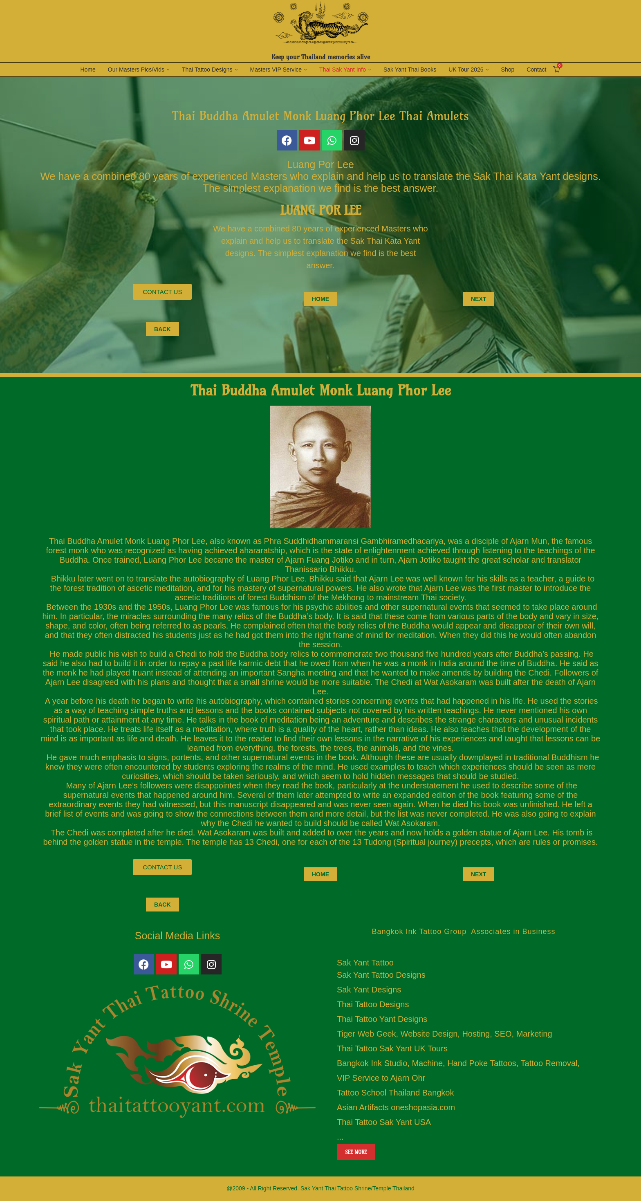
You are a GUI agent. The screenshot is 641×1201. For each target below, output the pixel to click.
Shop (508, 69)
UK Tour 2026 (465, 69)
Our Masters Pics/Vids (136, 69)
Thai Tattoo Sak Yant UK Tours (392, 1048)
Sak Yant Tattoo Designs (381, 974)
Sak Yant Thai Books (409, 69)
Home (87, 69)
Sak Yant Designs (369, 989)
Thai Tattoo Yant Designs (382, 1019)
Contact (536, 69)
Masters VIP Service (276, 69)
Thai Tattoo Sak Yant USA (384, 1122)
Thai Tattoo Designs (207, 69)
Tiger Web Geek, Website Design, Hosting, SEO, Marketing (444, 1033)
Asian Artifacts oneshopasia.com (396, 1107)
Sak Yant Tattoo (365, 962)
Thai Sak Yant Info (342, 69)
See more (356, 1152)
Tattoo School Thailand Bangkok (395, 1092)
